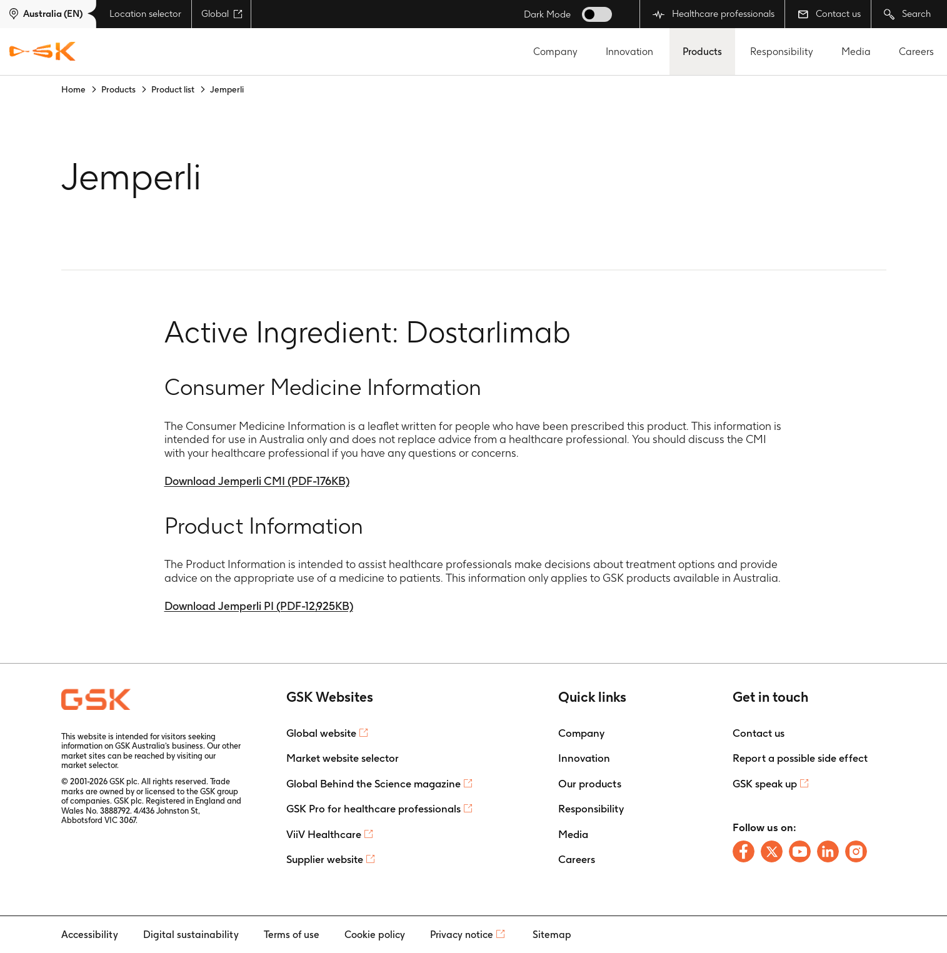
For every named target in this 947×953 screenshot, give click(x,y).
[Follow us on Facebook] (743, 851)
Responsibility (781, 51)
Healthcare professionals (713, 14)
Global (222, 13)
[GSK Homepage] (42, 51)
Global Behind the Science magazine (373, 783)
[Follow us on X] (772, 851)
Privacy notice (461, 935)
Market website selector (342, 758)
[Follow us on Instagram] (856, 851)
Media (856, 51)
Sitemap (552, 935)
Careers (916, 51)
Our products (589, 783)
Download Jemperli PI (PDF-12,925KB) (258, 605)
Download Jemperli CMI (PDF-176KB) (256, 480)
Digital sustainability (191, 935)
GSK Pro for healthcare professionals (373, 808)
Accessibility (89, 935)
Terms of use (291, 935)
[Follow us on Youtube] (800, 851)
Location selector (145, 13)
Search (907, 14)
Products (702, 51)
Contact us (829, 13)
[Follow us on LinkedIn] (828, 851)
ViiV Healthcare (323, 834)
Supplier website (324, 859)
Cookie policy (374, 935)
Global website (321, 733)
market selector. (90, 765)
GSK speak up (765, 783)
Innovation (629, 51)
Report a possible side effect (800, 758)
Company (555, 51)
